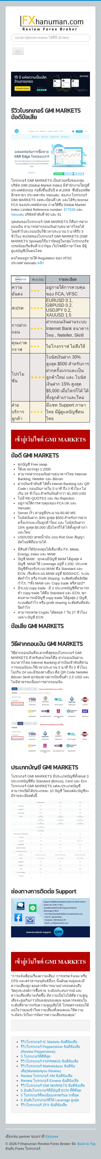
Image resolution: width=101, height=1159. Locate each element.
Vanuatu (18, 214)
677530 (69, 210)
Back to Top (86, 1144)
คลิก (40, 263)
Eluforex (52, 1136)
